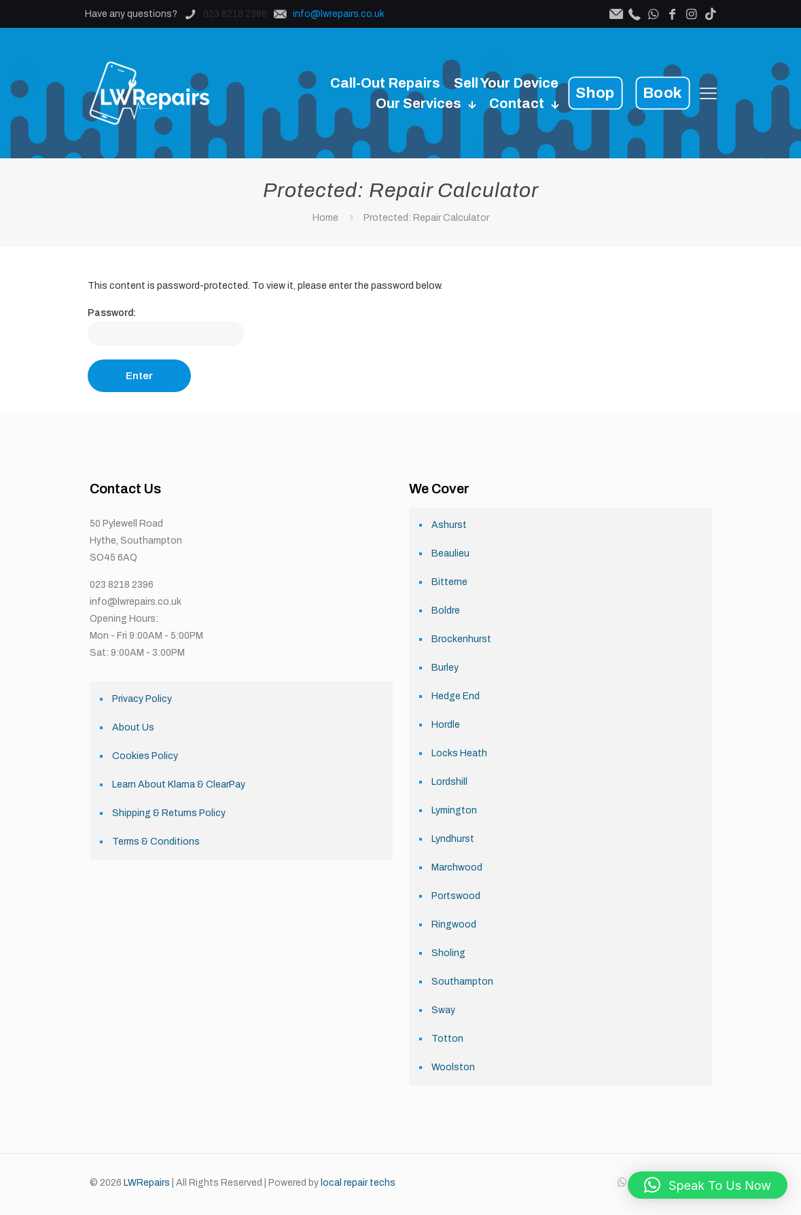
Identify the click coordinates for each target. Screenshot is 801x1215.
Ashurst (449, 525)
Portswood (455, 896)
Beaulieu (450, 553)
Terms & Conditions (156, 842)
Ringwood (453, 924)
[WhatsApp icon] (622, 1182)
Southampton (462, 981)
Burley (445, 668)
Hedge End (455, 696)
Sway (443, 1010)
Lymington (454, 810)
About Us (133, 727)
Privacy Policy (142, 699)
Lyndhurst (452, 839)
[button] (707, 1185)
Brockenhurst (461, 639)
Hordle (445, 725)
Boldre (445, 610)
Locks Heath (459, 753)
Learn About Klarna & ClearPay (178, 784)
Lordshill (449, 782)
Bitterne (449, 582)
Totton (447, 1039)
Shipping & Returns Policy (169, 813)
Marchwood (456, 867)
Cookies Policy (145, 756)
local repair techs (358, 1183)
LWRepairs (147, 1183)
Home (325, 218)
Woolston (453, 1067)
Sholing (448, 953)
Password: (166, 327)
